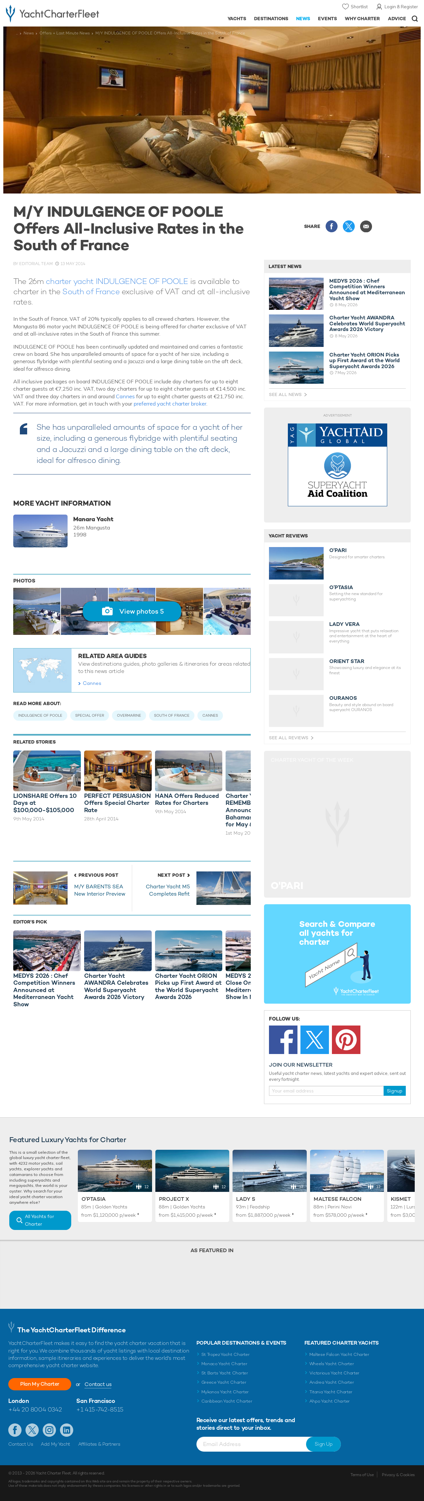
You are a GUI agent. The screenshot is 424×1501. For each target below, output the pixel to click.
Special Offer (89, 715)
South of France (90, 291)
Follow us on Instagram (49, 1430)
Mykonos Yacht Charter (225, 1392)
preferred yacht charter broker (169, 403)
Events (327, 19)
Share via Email (366, 226)
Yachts (237, 19)
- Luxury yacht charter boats (66, 13)
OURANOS (343, 698)
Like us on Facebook (15, 1430)
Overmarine (129, 715)
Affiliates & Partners (99, 1444)
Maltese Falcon (337, 1198)
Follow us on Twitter (32, 1430)
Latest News (285, 266)
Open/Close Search (415, 19)
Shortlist (359, 6)
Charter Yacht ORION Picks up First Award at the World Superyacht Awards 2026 (364, 360)
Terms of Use (362, 1474)
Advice (397, 19)
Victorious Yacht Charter (334, 1373)
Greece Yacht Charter (223, 1382)
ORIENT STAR (346, 661)
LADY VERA (344, 624)
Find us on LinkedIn (66, 1430)
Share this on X (349, 226)
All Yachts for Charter (39, 1220)
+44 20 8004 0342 (35, 1409)
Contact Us (20, 1444)
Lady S (245, 1198)
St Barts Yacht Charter (224, 1373)
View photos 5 (141, 611)
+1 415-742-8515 (99, 1409)
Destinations (271, 19)
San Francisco (95, 1401)
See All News (285, 394)
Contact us (97, 1384)
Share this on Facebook (332, 226)
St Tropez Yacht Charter (225, 1354)
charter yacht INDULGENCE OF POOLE (117, 281)
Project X (174, 1198)
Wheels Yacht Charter (331, 1363)
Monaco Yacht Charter (224, 1363)
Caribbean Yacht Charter (226, 1401)
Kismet (401, 1198)
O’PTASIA (341, 587)
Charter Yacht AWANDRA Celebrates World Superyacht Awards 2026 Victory (367, 323)
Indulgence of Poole (40, 715)
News (303, 19)
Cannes (125, 396)
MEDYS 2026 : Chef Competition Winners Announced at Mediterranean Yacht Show (367, 289)
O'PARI (337, 550)
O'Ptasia (93, 1198)
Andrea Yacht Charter (331, 1382)
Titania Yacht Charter (330, 1392)
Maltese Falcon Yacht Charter (339, 1354)
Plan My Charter (39, 1383)
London (18, 1401)
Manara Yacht (93, 519)
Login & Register (401, 6)
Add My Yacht (55, 1444)
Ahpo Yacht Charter (329, 1401)
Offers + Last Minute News (64, 33)
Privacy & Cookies (398, 1474)
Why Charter (362, 19)
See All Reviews (288, 738)
